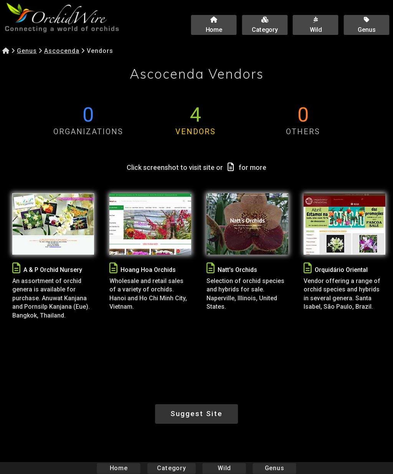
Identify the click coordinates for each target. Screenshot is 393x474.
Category (171, 468)
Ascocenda (61, 50)
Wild (224, 468)
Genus (27, 50)
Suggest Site (196, 413)
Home (119, 468)
